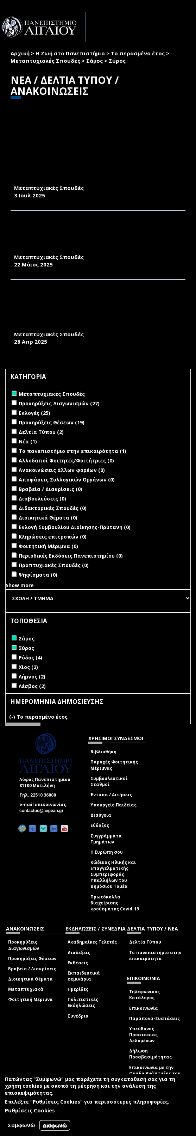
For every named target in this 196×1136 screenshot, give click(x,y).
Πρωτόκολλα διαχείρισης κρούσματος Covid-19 (114, 903)
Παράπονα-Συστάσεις (154, 1018)
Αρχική (20, 53)
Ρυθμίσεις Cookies (30, 1110)
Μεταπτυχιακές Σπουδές (45, 60)
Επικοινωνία (143, 1008)
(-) (13, 716)
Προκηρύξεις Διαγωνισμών (23, 945)
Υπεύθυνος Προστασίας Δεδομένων (143, 1035)
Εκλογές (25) (34, 413)
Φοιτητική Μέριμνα (30, 999)
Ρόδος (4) (30, 657)
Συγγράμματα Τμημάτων (106, 839)
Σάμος (94, 60)
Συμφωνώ (21, 1125)
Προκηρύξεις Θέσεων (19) (51, 422)
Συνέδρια (78, 1016)
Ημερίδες (78, 989)
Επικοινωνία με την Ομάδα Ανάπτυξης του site (155, 1073)
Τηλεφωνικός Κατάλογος (144, 995)
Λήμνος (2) (32, 676)
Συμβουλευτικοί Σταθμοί (108, 781)
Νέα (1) (28, 441)
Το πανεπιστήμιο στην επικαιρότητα (155, 956)
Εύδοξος (99, 825)
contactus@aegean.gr (43, 810)
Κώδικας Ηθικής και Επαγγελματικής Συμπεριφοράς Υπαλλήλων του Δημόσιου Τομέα (113, 874)
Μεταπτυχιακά (25, 989)
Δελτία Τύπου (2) (41, 432)
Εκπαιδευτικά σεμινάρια (84, 976)
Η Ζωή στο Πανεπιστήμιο (70, 53)
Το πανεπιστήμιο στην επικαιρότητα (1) (72, 451)
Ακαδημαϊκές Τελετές (92, 942)
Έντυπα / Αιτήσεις (111, 795)
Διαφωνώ (55, 1125)
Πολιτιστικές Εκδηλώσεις (83, 1002)
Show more (20, 585)
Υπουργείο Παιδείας (113, 805)
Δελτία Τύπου (145, 942)
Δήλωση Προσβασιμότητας (150, 1054)
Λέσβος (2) (32, 686)
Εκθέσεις (78, 963)
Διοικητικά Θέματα (30, 979)
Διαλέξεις (79, 953)
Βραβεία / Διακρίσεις (32, 969)
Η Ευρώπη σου (106, 852)
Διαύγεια (100, 815)
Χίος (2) (28, 667)
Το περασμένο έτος (138, 53)
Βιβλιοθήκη (103, 752)
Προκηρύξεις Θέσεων (32, 959)
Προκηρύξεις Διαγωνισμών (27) (59, 403)
